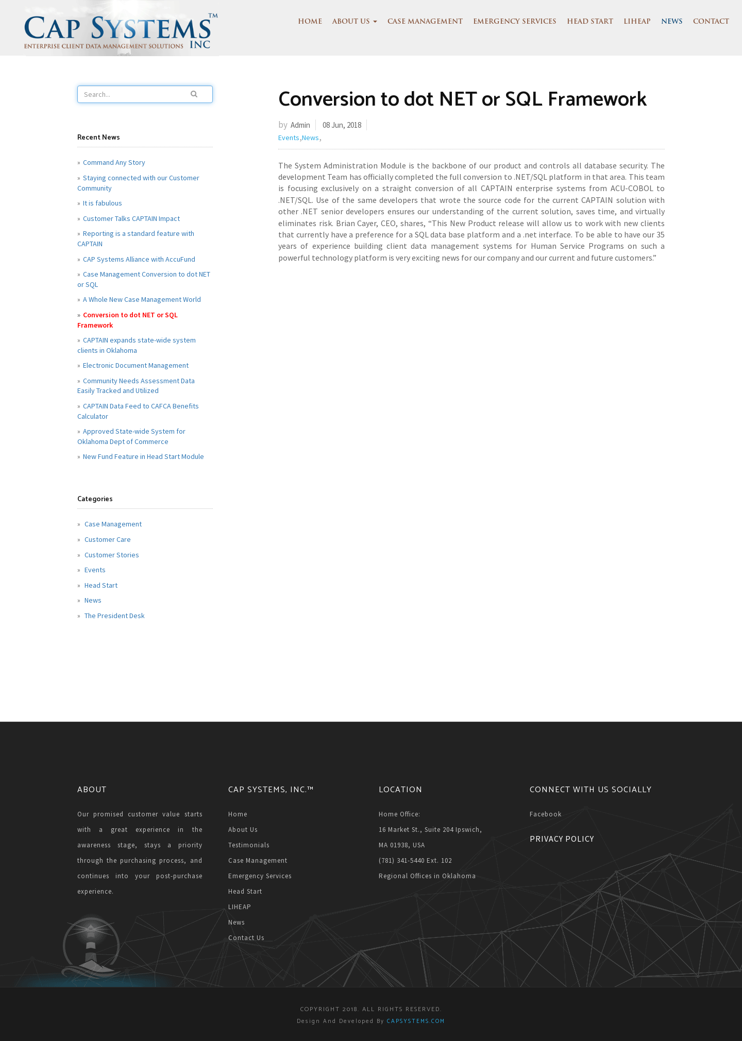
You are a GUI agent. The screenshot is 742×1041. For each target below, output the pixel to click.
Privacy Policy (562, 838)
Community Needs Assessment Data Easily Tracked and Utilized (136, 386)
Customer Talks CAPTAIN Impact (131, 218)
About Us (354, 22)
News (672, 22)
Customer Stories (111, 554)
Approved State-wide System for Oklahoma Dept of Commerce (131, 436)
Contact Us (246, 937)
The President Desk (114, 615)
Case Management (425, 22)
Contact (711, 22)
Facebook (546, 814)
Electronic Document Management (136, 365)
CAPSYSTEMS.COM (416, 1021)
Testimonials (248, 845)
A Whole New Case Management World (142, 299)
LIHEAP (637, 22)
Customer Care (107, 539)
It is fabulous (102, 203)
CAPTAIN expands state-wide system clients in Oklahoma (136, 345)
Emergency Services (514, 22)
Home (310, 22)
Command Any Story (114, 162)
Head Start (590, 22)
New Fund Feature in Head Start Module (143, 456)
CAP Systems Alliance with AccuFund (139, 259)
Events (94, 569)
